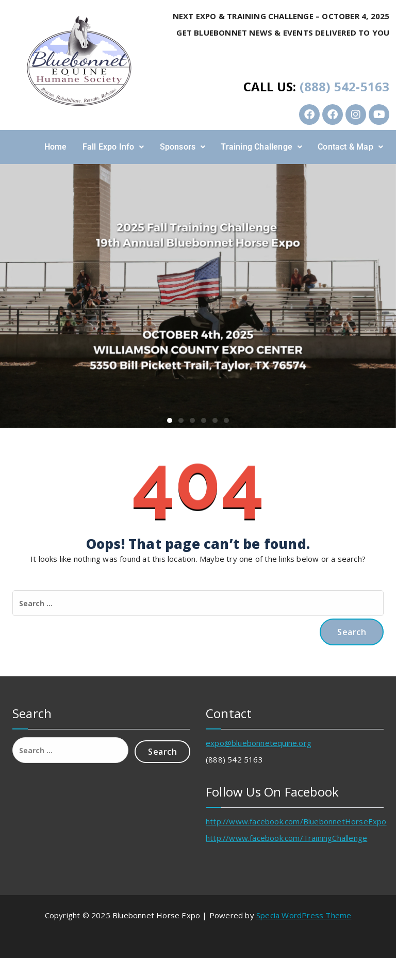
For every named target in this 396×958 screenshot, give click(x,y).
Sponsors (183, 147)
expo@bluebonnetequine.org (258, 743)
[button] (113, 147)
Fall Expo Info (113, 147)
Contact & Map (350, 147)
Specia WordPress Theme (303, 915)
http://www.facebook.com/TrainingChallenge (286, 838)
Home (55, 147)
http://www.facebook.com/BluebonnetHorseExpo (296, 821)
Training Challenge (261, 147)
